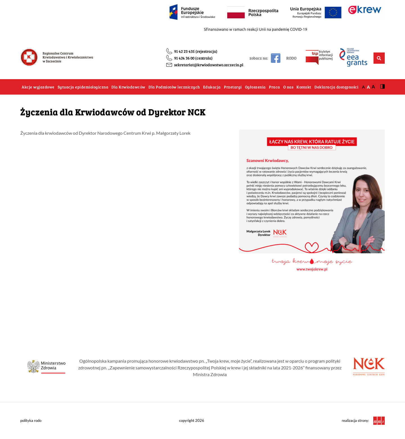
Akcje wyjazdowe (38, 87)
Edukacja (212, 87)
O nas (288, 87)
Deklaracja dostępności (336, 87)
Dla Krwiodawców (128, 87)
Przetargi (233, 87)
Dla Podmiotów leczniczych (174, 87)
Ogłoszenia (255, 87)
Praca (274, 87)
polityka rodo (30, 420)
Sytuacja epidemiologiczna (83, 87)
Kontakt (303, 87)
